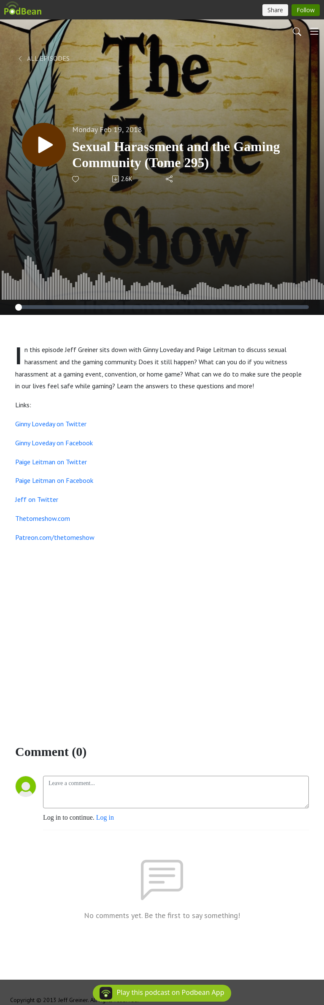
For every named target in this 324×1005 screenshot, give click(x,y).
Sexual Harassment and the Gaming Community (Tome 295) (176, 154)
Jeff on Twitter (36, 499)
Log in (105, 817)
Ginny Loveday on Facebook (54, 443)
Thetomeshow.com (42, 518)
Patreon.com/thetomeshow (54, 537)
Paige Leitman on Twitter (51, 462)
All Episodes (43, 58)
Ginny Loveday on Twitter (50, 424)
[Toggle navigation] (314, 31)
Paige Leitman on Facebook (54, 480)
